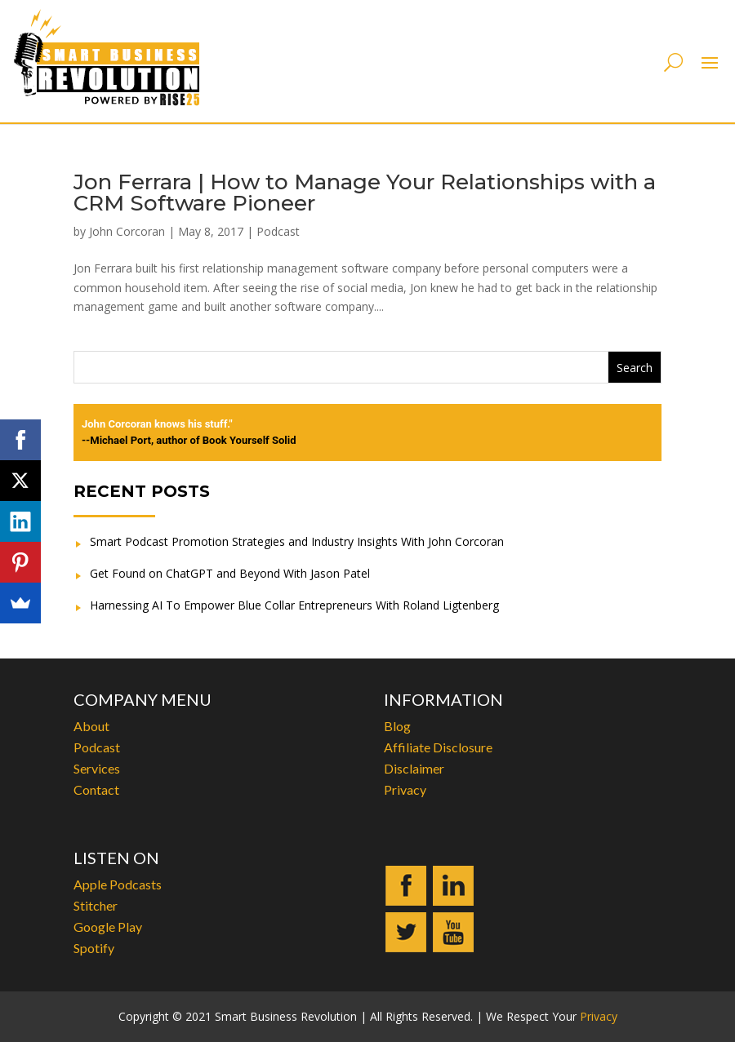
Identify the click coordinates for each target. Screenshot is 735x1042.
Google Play (108, 926)
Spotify (94, 948)
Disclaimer (414, 768)
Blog (397, 726)
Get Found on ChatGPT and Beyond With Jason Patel (230, 573)
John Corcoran (127, 231)
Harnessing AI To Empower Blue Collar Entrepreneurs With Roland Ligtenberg (294, 605)
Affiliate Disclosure (438, 747)
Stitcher (96, 905)
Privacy (405, 789)
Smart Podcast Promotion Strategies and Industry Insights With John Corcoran (297, 541)
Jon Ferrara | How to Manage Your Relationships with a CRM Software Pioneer (365, 192)
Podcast (278, 231)
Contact (96, 789)
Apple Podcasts (118, 884)
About (91, 726)
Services (97, 768)
